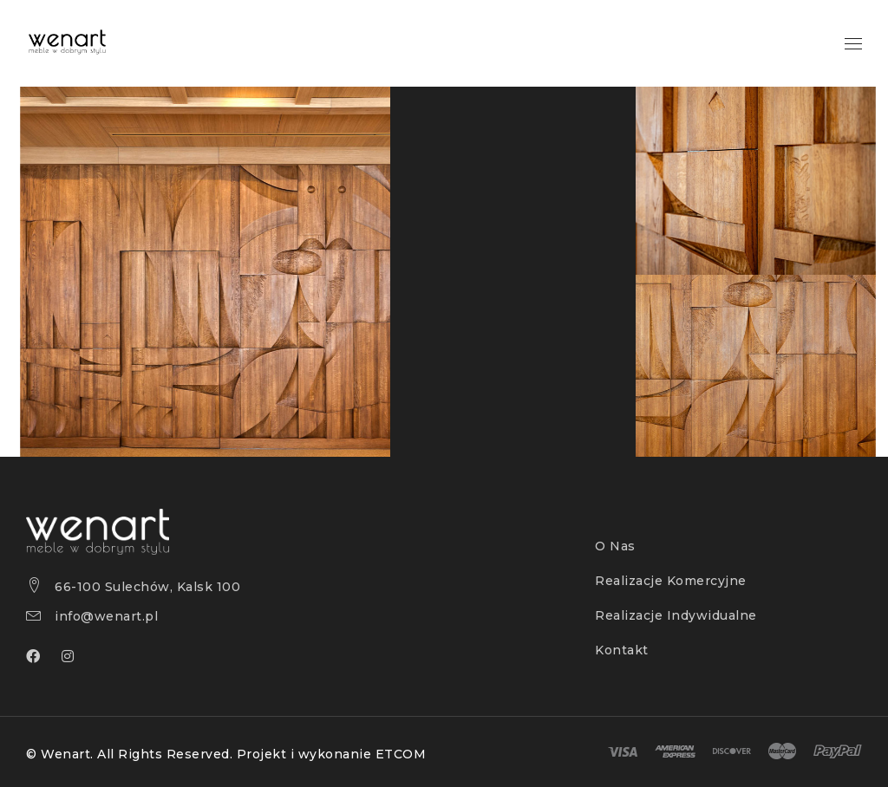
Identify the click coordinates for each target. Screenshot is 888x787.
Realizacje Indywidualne (676, 615)
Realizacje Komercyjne (671, 581)
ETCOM (401, 754)
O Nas (615, 546)
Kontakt (622, 650)
